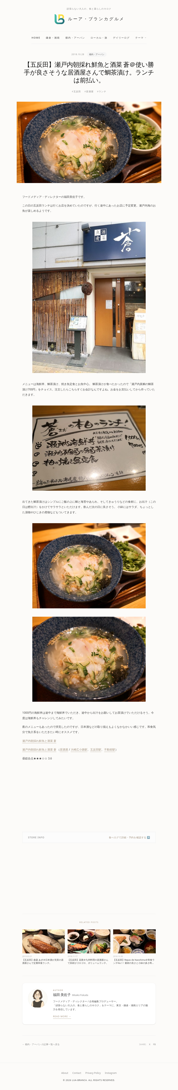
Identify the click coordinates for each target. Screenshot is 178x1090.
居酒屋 (64, 749)
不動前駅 (109, 749)
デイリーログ (121, 37)
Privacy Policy (93, 1073)
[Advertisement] (89, 796)
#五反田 (76, 91)
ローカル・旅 (99, 37)
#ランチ (101, 91)
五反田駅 (95, 749)
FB (154, 1044)
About (64, 1073)
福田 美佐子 (70, 995)
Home (35, 37)
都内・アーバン (75, 37)
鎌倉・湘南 (53, 37)
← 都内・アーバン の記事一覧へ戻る (41, 1044)
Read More (62, 1016)
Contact (76, 1073)
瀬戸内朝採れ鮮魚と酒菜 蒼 (39, 741)
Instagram (111, 1073)
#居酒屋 (89, 91)
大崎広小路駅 (79, 749)
